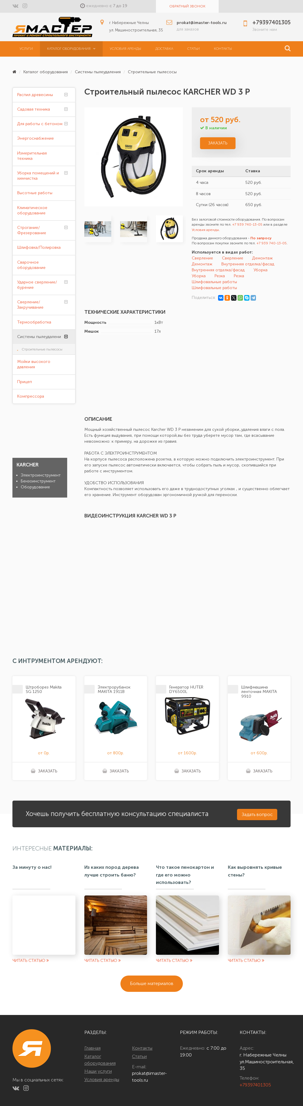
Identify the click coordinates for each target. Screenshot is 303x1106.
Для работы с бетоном (39, 123)
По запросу (261, 238)
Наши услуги (98, 1071)
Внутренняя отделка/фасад (247, 264)
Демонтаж (262, 258)
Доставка (164, 49)
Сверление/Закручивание (30, 304)
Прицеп (24, 381)
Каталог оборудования (71, 49)
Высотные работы (34, 192)
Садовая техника (33, 109)
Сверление (202, 258)
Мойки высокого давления (33, 364)
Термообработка (34, 322)
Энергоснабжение (35, 138)
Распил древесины (35, 94)
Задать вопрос (257, 814)
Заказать (217, 143)
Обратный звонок (187, 6)
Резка (220, 275)
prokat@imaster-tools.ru (149, 1076)
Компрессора (30, 396)
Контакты (223, 49)
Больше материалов (151, 983)
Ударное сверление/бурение (37, 285)
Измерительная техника (32, 156)
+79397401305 (255, 1085)
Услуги (26, 49)
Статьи (193, 49)
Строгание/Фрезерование (31, 230)
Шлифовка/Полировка (39, 247)
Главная (92, 1048)
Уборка (260, 269)
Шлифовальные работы (214, 281)
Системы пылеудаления (98, 71)
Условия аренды (125, 49)
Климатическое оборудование (32, 210)
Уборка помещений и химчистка (38, 175)
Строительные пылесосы (152, 71)
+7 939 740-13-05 (247, 224)
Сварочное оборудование (31, 265)
